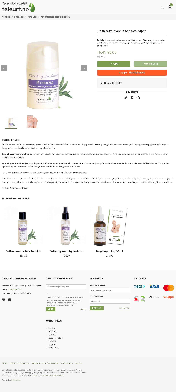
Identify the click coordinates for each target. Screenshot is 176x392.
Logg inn (53, 344)
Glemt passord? (124, 308)
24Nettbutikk (15, 380)
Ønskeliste (150, 64)
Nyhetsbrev (67, 363)
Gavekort (53, 341)
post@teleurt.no (15, 289)
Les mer (83, 309)
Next (84, 68)
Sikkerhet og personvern (44, 363)
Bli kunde (53, 331)
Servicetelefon (55, 338)
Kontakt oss (54, 347)
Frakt (5, 363)
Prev (4, 68)
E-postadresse (97, 286)
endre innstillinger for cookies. (52, 375)
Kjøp (113, 64)
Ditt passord (97, 296)
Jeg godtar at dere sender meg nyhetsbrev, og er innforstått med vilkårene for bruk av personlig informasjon (65, 301)
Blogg (78, 363)
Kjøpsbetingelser (19, 363)
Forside (52, 328)
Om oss (52, 335)
